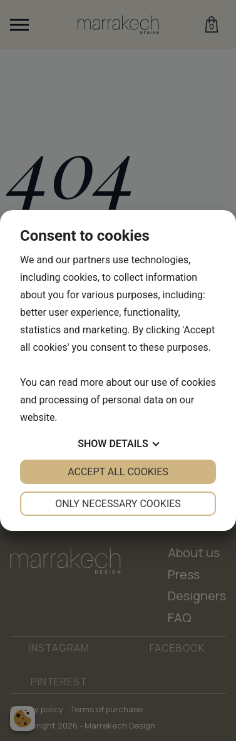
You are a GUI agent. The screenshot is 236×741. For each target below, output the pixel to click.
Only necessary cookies (118, 504)
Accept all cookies (118, 472)
